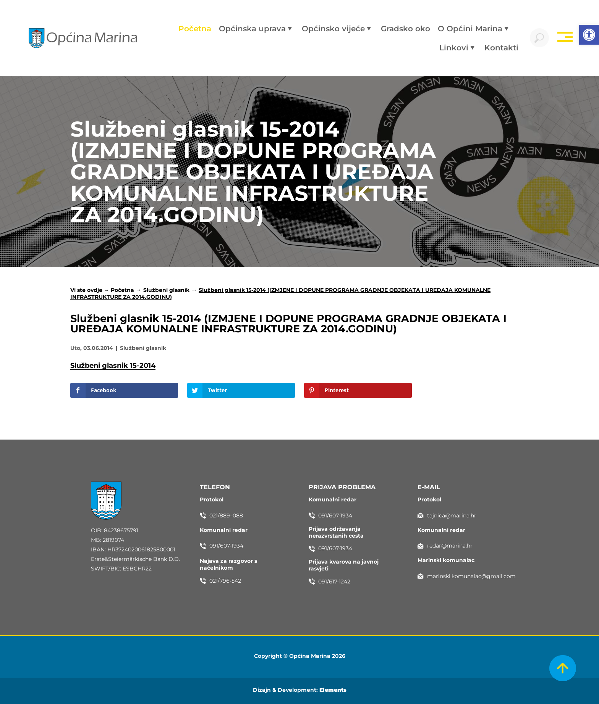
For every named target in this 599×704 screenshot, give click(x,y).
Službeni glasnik (166, 290)
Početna (122, 290)
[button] (589, 35)
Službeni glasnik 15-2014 (112, 365)
